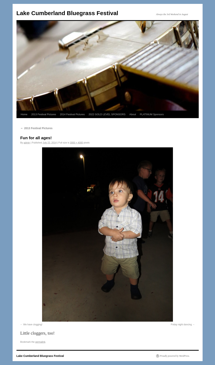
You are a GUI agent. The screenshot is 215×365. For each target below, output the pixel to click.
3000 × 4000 (76, 142)
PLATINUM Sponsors (152, 114)
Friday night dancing (181, 324)
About (132, 114)
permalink (40, 342)
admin (27, 142)
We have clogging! (32, 324)
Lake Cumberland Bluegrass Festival (67, 13)
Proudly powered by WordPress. (175, 356)
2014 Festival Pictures (72, 114)
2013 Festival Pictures (43, 114)
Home (24, 114)
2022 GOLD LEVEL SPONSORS (107, 114)
